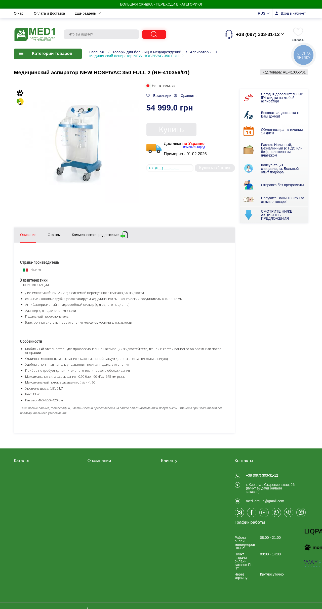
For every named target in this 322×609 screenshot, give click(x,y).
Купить (171, 129)
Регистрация (171, 475)
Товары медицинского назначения (32, 493)
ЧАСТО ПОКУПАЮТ (30, 534)
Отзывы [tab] (54, 235)
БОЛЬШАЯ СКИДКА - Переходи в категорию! (161, 4)
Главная (96, 52)
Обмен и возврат (89, 13)
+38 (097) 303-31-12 (262, 475)
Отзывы (170, 13)
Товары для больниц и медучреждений (146, 52)
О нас (19, 13)
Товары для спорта (29, 521)
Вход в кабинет (293, 13)
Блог (91, 514)
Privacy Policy (98, 507)
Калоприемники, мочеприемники (27, 503)
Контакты (146, 13)
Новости (121, 13)
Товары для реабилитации (35, 475)
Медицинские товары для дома (35, 483)
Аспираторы (200, 52)
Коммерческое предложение (95, 234)
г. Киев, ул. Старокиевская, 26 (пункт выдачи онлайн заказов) (270, 491)
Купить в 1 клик (214, 168)
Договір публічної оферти (108, 481)
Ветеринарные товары (32, 528)
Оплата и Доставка (50, 13)
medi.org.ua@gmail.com (265, 507)
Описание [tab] (28, 235)
